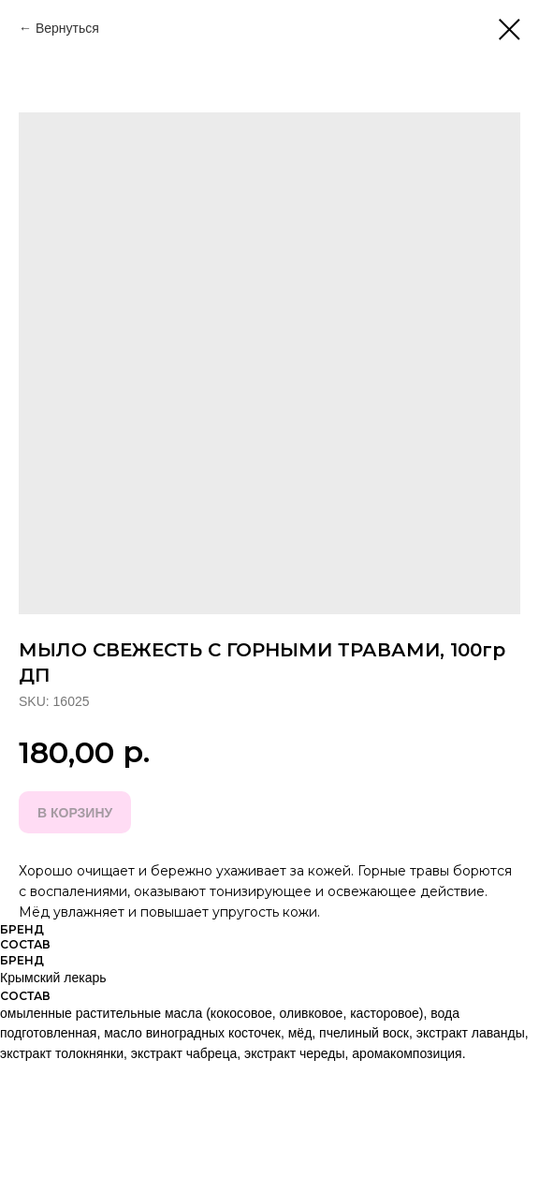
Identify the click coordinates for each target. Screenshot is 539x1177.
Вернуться (67, 28)
